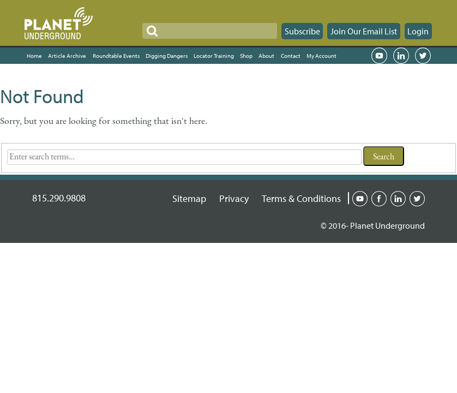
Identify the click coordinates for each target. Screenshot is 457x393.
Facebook (379, 197)
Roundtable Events (116, 55)
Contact (290, 55)
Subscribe (302, 31)
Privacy (234, 198)
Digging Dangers (167, 55)
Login (418, 31)
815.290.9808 (59, 198)
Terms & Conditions (301, 198)
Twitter (422, 55)
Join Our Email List (363, 31)
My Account (321, 55)
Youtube (360, 197)
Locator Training (214, 55)
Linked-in (398, 197)
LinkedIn (401, 55)
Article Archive (67, 55)
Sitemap (189, 198)
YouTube (379, 55)
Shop (246, 55)
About (266, 55)
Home (34, 55)
